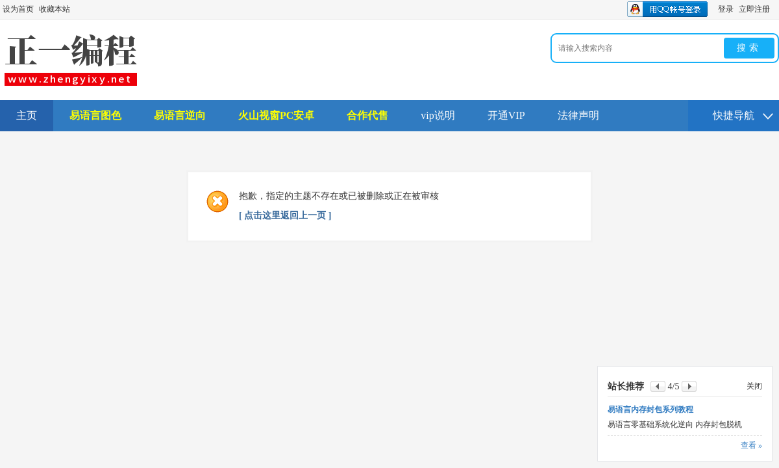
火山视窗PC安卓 (276, 115)
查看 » (751, 445)
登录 (726, 9)
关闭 (754, 386)
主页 (26, 115)
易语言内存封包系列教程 (650, 409)
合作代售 (367, 115)
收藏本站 (54, 9)
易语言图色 (95, 115)
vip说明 (437, 115)
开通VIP (506, 115)
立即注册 (754, 9)
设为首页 (18, 9)
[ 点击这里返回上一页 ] (285, 215)
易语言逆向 (180, 115)
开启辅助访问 (776, 9)
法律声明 (578, 115)
